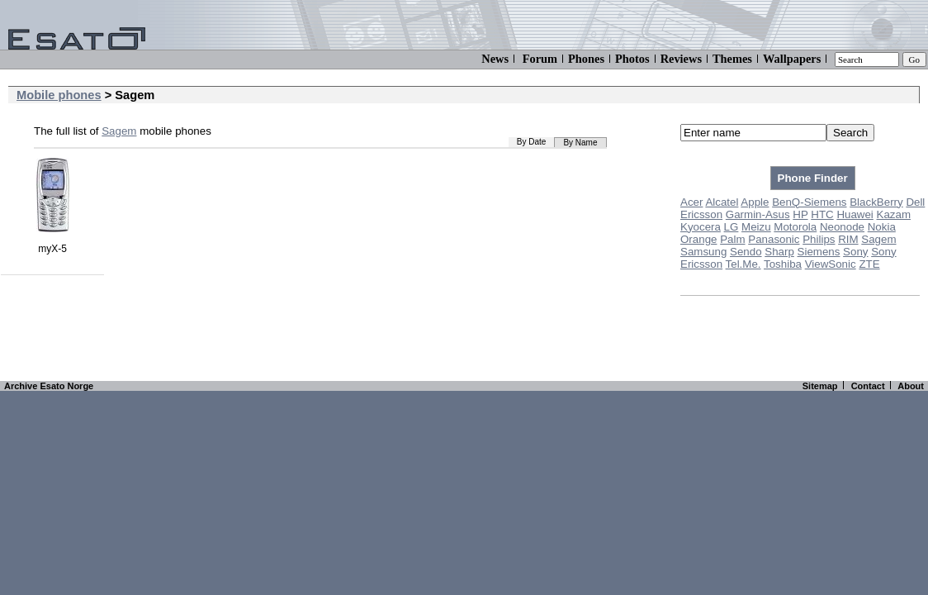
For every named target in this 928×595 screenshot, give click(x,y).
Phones (586, 58)
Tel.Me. (743, 264)
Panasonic (773, 239)
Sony (855, 251)
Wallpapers (792, 58)
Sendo (746, 251)
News (495, 58)
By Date (532, 141)
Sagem (878, 239)
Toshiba (783, 264)
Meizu (756, 227)
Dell (915, 202)
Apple (755, 202)
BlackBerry (876, 202)
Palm (732, 239)
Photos (632, 58)
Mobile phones (59, 95)
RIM (848, 239)
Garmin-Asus (758, 214)
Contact (868, 386)
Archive (20, 386)
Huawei (854, 214)
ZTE (869, 264)
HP (800, 214)
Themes (732, 58)
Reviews (681, 58)
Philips (819, 239)
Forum (540, 58)
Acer (691, 202)
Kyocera (700, 227)
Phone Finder (813, 178)
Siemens (819, 251)
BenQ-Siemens (809, 202)
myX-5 (52, 243)
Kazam (894, 214)
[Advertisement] (464, 341)
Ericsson (701, 214)
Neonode (842, 227)
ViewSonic (830, 264)
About (910, 386)
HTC (822, 214)
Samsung (703, 251)
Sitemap (820, 386)
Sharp (779, 251)
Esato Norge (66, 386)
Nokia (882, 227)
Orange (698, 239)
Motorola (795, 227)
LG (731, 227)
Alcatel (721, 202)
